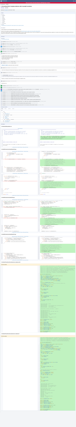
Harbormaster (4, 51)
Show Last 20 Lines (25, 147)
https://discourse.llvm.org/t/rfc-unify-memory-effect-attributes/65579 (30, 31)
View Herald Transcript (18, 43)
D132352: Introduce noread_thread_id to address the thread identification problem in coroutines (25, 96)
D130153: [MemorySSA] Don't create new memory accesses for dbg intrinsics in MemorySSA (25, 95)
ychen (3, 22)
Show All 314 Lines (20, 173)
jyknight (4, 18)
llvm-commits (12, 49)
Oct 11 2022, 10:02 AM (14, 67)
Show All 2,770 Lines (20, 232)
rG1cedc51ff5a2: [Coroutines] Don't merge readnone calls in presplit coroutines (12, 25)
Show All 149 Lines (19, 147)
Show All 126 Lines (20, 151)
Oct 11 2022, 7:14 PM (14, 72)
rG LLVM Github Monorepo (5, 39)
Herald (3, 43)
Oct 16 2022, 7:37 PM (46, 89)
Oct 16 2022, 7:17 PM (15, 85)
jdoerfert (4, 15)
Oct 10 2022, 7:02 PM (19, 61)
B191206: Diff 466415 (17, 51)
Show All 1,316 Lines (20, 195)
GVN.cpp (6, 117)
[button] (75, 1)
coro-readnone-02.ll (7, 120)
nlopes (4, 20)
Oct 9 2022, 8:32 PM (24, 51)
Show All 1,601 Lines (20, 236)
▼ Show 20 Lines (25, 151)
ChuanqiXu (4, 23)
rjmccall (4, 21)
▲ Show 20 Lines (14, 147)
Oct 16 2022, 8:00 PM (43, 101)
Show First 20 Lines (14, 151)
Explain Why (41, 89)
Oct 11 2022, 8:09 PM (13, 81)
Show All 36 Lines (20, 128)
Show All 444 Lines (20, 199)
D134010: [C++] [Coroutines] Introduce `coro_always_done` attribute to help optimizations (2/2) (25, 101)
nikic (3, 16)
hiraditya (11, 44)
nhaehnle (4, 19)
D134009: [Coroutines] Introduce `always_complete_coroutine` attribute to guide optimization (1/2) (26, 99)
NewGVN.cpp (7, 118)
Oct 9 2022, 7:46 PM (14, 41)
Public (7, 7)
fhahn (3, 17)
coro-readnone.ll (7, 121)
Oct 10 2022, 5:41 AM (13, 53)
